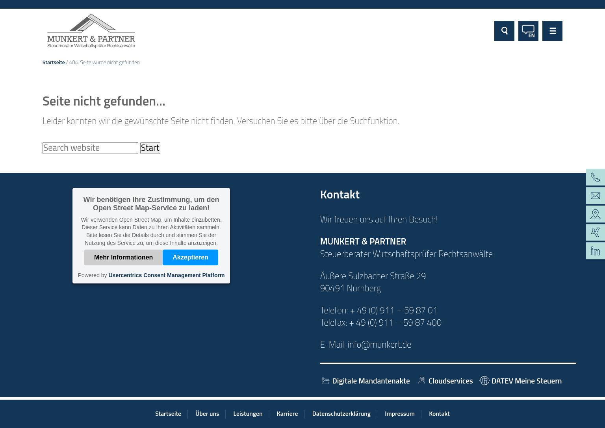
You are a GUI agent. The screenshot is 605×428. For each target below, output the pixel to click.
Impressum (400, 413)
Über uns (207, 413)
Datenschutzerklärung (341, 413)
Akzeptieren (190, 257)
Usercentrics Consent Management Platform (166, 275)
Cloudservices (444, 380)
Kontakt (439, 413)
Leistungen (248, 413)
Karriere (287, 413)
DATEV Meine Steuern (520, 380)
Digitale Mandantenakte (365, 380)
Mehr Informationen (123, 257)
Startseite (54, 62)
